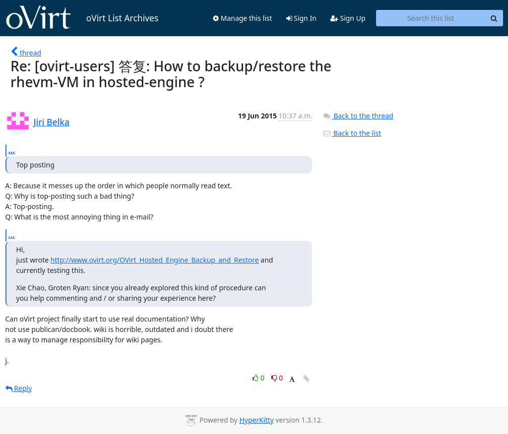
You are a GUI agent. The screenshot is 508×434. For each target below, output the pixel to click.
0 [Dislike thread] (277, 377)
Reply (18, 388)
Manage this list (242, 18)
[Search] (494, 18)
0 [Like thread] (259, 377)
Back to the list (351, 133)
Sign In (301, 18)
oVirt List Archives (82, 17)
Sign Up (348, 18)
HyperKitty (256, 420)
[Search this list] (431, 18)
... (11, 150)
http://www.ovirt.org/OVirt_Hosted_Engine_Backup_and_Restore (155, 260)
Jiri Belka (52, 122)
